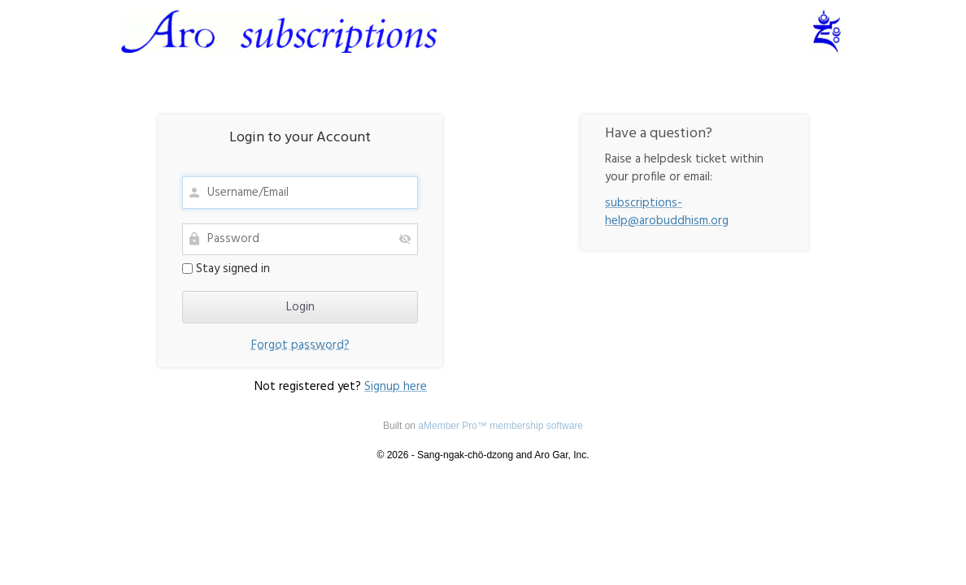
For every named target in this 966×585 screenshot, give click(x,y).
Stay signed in (226, 269)
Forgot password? (300, 345)
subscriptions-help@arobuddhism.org (667, 212)
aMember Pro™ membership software (500, 425)
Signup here (395, 386)
